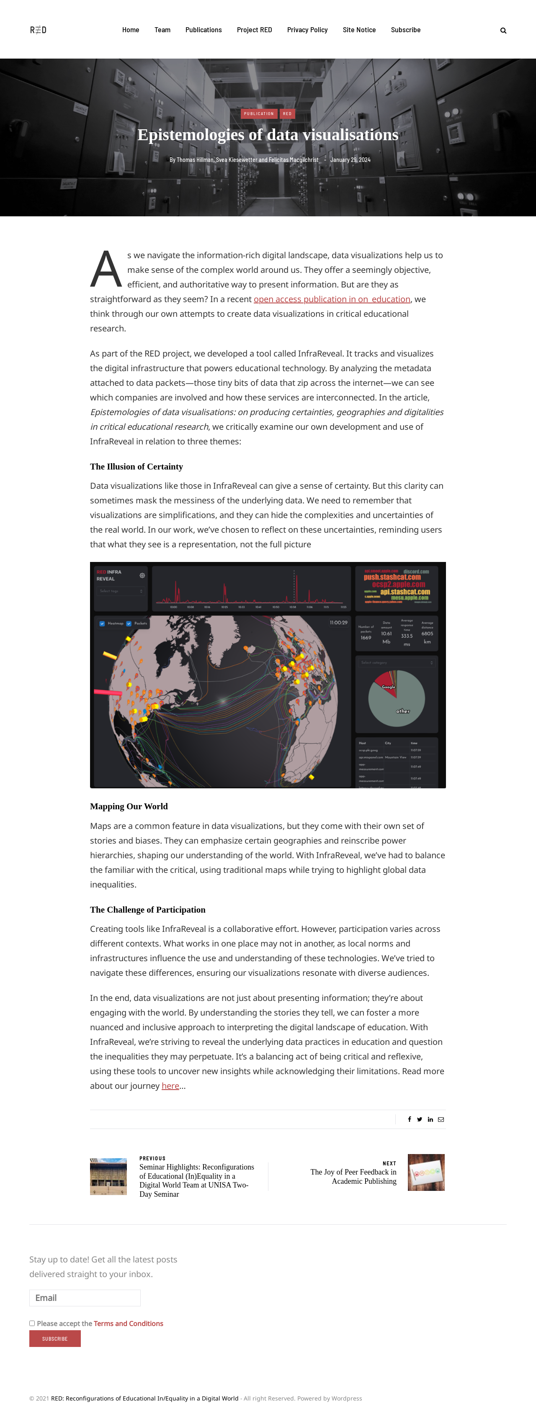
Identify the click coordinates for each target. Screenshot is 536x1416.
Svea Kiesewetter (237, 159)
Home (130, 29)
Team (162, 29)
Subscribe (406, 29)
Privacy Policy (307, 29)
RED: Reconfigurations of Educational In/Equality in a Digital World (145, 1398)
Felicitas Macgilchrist (294, 159)
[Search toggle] (500, 30)
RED (287, 113)
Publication (259, 113)
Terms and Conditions (128, 1323)
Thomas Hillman (195, 159)
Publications (204, 29)
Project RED (254, 29)
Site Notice (359, 29)
